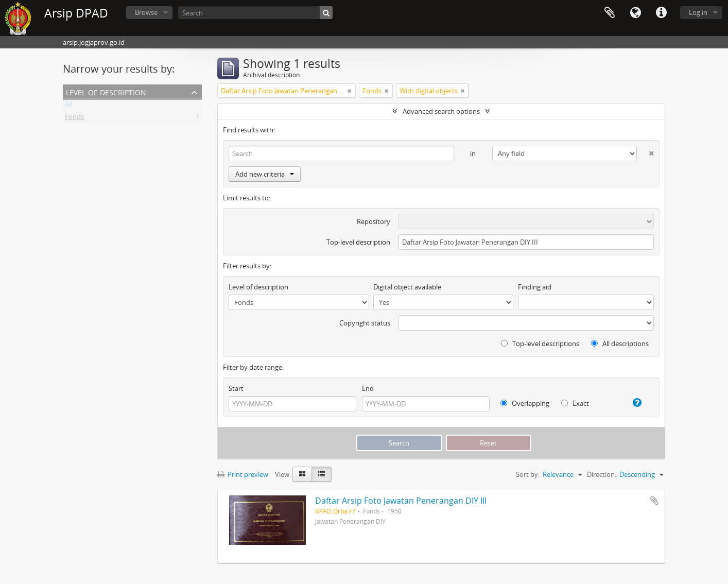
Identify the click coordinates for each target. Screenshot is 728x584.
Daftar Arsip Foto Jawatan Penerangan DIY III (401, 500)
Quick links (661, 13)
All (68, 106)
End (368, 388)
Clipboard (609, 13)
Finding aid (534, 286)
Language (635, 13)
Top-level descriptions (540, 343)
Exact (575, 403)
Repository (373, 221)
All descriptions (620, 343)
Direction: (601, 474)
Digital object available (407, 286)
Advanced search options (441, 111)
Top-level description (358, 242)
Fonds (74, 118)
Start (236, 388)
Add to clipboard (654, 500)
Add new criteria (264, 174)
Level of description (106, 91)
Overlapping (524, 403)
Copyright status (364, 323)
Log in (698, 12)
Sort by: (528, 474)
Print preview (242, 474)
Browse (146, 12)
